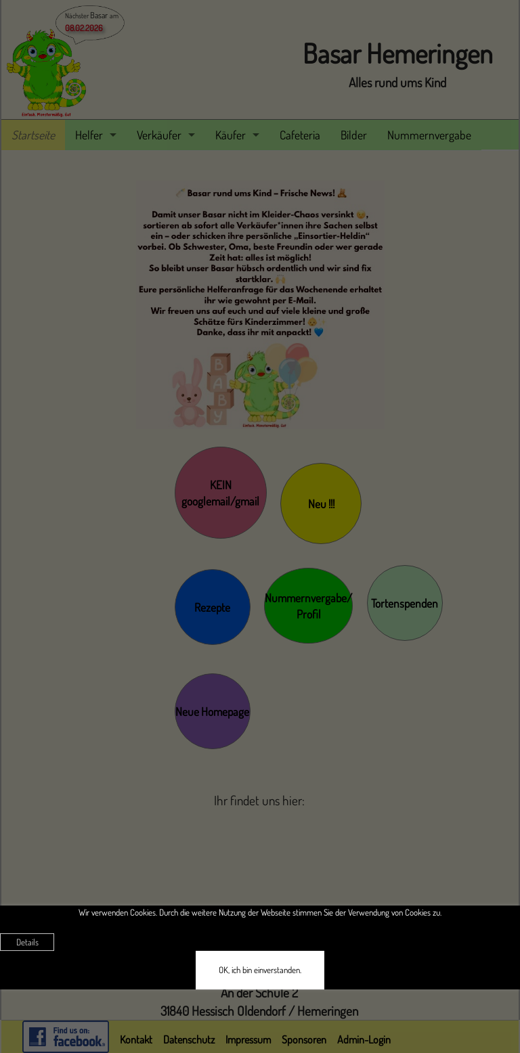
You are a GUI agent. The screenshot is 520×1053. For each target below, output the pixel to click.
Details (27, 942)
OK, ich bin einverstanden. (260, 969)
